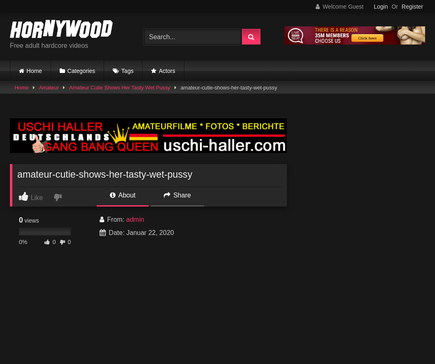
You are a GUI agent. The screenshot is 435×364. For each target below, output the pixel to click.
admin (135, 219)
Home (34, 71)
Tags (127, 71)
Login (381, 6)
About (122, 195)
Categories (81, 71)
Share (177, 195)
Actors (167, 71)
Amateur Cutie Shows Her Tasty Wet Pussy (119, 88)
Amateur (49, 88)
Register (412, 6)
